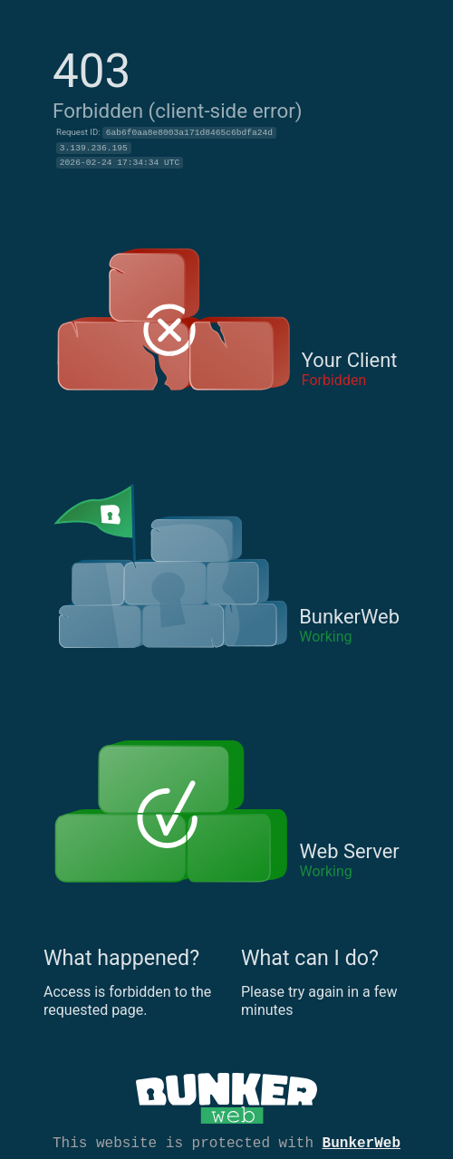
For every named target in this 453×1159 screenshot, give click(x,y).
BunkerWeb (361, 1142)
